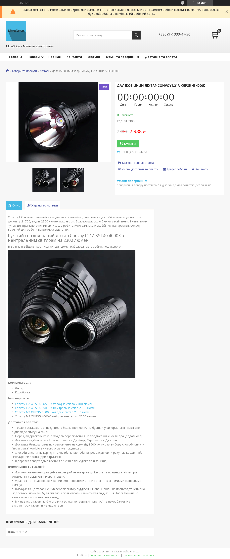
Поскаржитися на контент (105, 555)
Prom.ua (135, 551)
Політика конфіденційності (139, 555)
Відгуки (94, 57)
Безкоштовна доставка (138, 162)
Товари (34, 57)
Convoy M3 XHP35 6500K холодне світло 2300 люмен (53, 412)
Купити (130, 143)
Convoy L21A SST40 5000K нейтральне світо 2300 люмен (56, 408)
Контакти (74, 57)
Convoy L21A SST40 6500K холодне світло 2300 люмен (54, 404)
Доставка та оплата (161, 57)
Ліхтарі (44, 71)
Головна (15, 57)
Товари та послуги (24, 71)
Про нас (54, 57)
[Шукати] (136, 35)
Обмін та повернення (122, 57)
